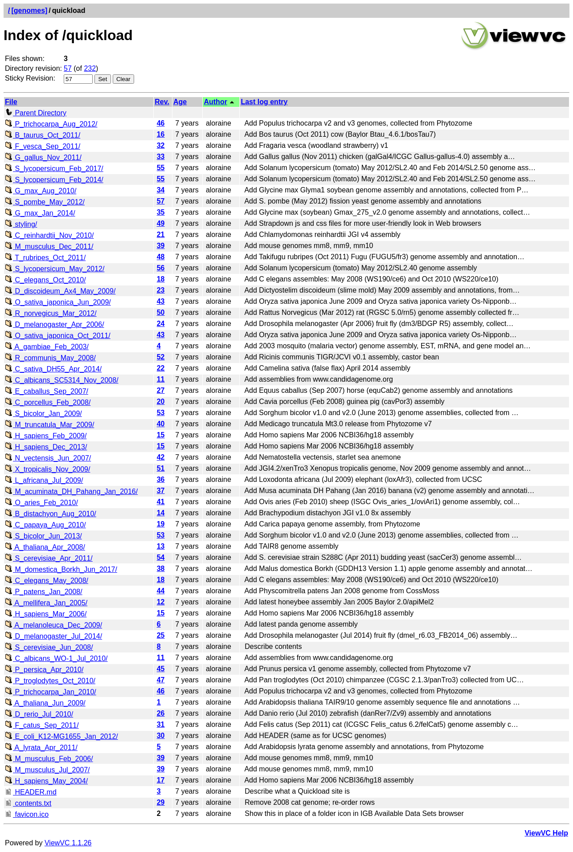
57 (68, 68)
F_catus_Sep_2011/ (42, 725)
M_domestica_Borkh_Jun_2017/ (61, 569)
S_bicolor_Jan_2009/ (43, 413)
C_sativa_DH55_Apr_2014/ (53, 369)
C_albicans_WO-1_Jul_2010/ (56, 658)
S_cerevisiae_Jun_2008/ (49, 647)
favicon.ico (27, 814)
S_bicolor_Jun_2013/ (43, 536)
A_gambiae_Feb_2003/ (47, 347)
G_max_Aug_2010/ (40, 191)
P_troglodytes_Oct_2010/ (50, 681)
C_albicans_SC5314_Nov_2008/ (62, 380)
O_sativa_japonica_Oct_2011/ (58, 335)
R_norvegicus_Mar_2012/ (51, 313)
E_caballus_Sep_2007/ (46, 391)
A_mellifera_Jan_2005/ (46, 603)
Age (180, 102)
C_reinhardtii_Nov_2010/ (49, 235)
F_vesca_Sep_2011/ (42, 146)
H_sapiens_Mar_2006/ (45, 614)
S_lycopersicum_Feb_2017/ (54, 168)
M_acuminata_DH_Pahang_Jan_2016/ (71, 491)
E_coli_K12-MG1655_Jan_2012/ (61, 736)
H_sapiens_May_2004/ (46, 781)
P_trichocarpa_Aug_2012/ (51, 124)
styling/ (21, 224)
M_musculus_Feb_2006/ (49, 758)
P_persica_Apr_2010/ (44, 669)
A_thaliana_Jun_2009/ (45, 703)
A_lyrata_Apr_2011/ (41, 747)
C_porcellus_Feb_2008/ (47, 402)
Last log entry (264, 102)
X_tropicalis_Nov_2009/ (47, 469)
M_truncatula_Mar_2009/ (49, 424)
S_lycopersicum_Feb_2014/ (54, 179)
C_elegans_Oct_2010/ (45, 280)
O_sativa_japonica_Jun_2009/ (58, 302)
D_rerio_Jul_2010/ (39, 714)
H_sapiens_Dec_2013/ (46, 447)
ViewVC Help (546, 833)
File (11, 102)
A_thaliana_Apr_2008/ (45, 547)
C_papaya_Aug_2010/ (45, 525)
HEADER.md (31, 792)
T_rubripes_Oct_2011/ (45, 257)
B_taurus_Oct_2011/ (42, 135)
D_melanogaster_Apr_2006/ (54, 324)
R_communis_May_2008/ (50, 358)
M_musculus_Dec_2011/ (49, 246)
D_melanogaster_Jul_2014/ (53, 636)
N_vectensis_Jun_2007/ (48, 458)
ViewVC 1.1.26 (68, 843)
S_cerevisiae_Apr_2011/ (49, 558)
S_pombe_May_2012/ (45, 202)
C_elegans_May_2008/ (46, 580)
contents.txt (28, 803)
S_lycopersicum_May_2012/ (54, 269)
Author (215, 102)
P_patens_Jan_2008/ (43, 591)
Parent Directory (35, 113)
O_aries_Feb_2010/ (41, 502)
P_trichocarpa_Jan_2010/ (50, 692)
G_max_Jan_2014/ (40, 213)
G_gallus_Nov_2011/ (43, 157)
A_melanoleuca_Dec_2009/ (53, 625)
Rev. (162, 102)
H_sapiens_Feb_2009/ (45, 436)
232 (90, 68)
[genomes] (29, 10)
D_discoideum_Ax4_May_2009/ (60, 291)
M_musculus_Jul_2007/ (47, 770)
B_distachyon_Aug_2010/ (50, 514)
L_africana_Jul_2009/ (44, 480)
